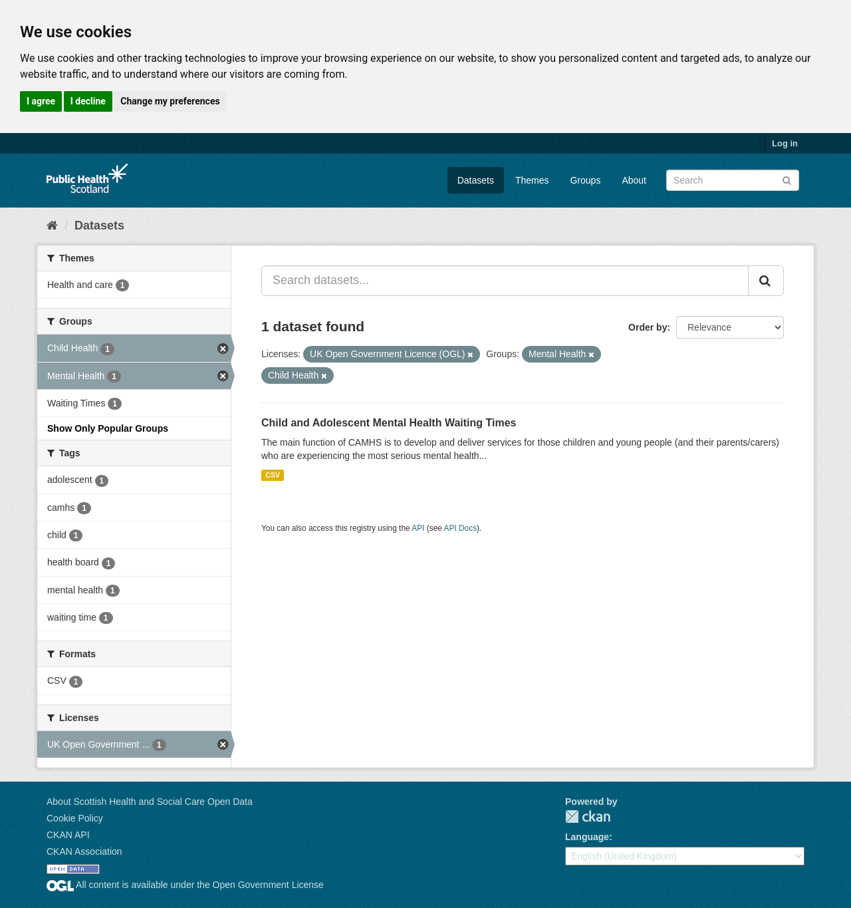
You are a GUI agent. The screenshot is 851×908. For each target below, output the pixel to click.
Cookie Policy (75, 818)
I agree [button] (41, 101)
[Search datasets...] (505, 280)
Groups (585, 180)
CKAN (587, 817)
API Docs (460, 528)
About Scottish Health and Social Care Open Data (150, 801)
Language (587, 837)
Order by (647, 327)
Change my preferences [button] (169, 101)
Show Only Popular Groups (107, 428)
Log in (785, 143)
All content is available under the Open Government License (185, 884)
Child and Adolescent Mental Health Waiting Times (388, 422)
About (634, 180)
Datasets (475, 180)
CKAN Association (84, 851)
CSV (272, 475)
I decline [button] (88, 101)
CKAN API (68, 835)
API (418, 528)
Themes (532, 180)
